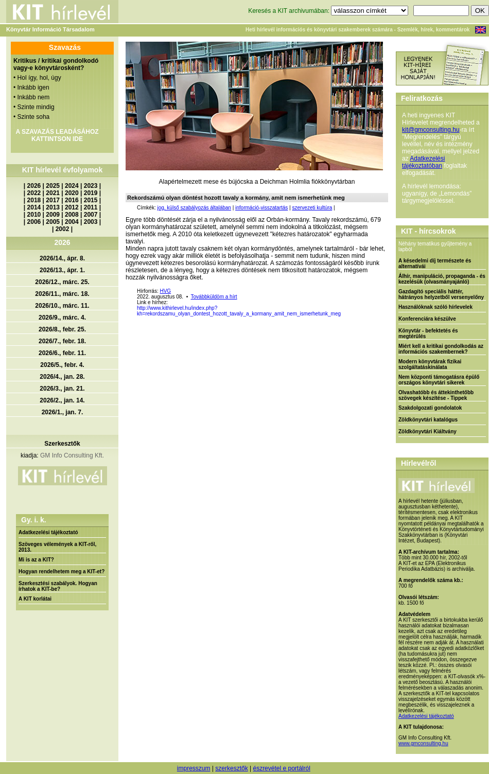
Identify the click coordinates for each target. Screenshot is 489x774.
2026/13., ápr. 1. (62, 270)
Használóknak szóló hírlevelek (435, 307)
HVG (165, 291)
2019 (91, 193)
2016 (72, 200)
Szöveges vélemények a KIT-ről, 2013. (57, 547)
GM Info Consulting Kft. (72, 455)
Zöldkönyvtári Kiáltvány (427, 431)
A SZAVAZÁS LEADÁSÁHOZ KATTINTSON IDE (56, 135)
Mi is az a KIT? (36, 559)
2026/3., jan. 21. (62, 388)
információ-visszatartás (261, 207)
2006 (34, 221)
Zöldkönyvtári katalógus (428, 420)
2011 (91, 207)
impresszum (194, 768)
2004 (72, 221)
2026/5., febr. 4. (62, 364)
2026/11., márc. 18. (62, 293)
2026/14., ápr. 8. (62, 258)
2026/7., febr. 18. (62, 341)
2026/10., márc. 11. (62, 305)
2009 (53, 214)
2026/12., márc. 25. (62, 282)
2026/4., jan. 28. (62, 376)
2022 (34, 193)
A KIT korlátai (35, 599)
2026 (34, 185)
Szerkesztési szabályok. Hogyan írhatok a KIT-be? (58, 586)
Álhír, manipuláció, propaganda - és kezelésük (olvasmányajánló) (441, 279)
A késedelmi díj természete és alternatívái (434, 263)
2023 (91, 185)
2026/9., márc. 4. (62, 317)
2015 (91, 200)
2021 (53, 193)
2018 (34, 200)
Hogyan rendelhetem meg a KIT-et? (61, 571)
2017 (53, 200)
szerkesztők (231, 768)
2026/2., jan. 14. (62, 400)
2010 (34, 214)
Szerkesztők (62, 443)
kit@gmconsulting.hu (431, 129)
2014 (34, 207)
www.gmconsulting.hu (423, 743)
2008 (72, 214)
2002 (62, 229)
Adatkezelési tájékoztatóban (423, 162)
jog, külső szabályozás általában (194, 207)
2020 (72, 193)
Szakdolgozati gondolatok (430, 408)
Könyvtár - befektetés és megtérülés (428, 333)
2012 (72, 207)
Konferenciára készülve (427, 319)
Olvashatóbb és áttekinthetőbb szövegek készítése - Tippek (436, 395)
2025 (53, 185)
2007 (91, 214)
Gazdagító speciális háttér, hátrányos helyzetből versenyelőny (441, 294)
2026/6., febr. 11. (62, 353)
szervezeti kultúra (312, 207)
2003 (91, 221)
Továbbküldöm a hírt (214, 297)
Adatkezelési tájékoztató (48, 532)
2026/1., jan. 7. (62, 412)
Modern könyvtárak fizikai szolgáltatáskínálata (429, 364)
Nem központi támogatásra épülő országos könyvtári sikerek (438, 379)
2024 (72, 185)
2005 (53, 221)
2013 (53, 207)
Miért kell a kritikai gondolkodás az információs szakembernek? (440, 349)
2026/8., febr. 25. (62, 329)
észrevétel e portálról (281, 768)
